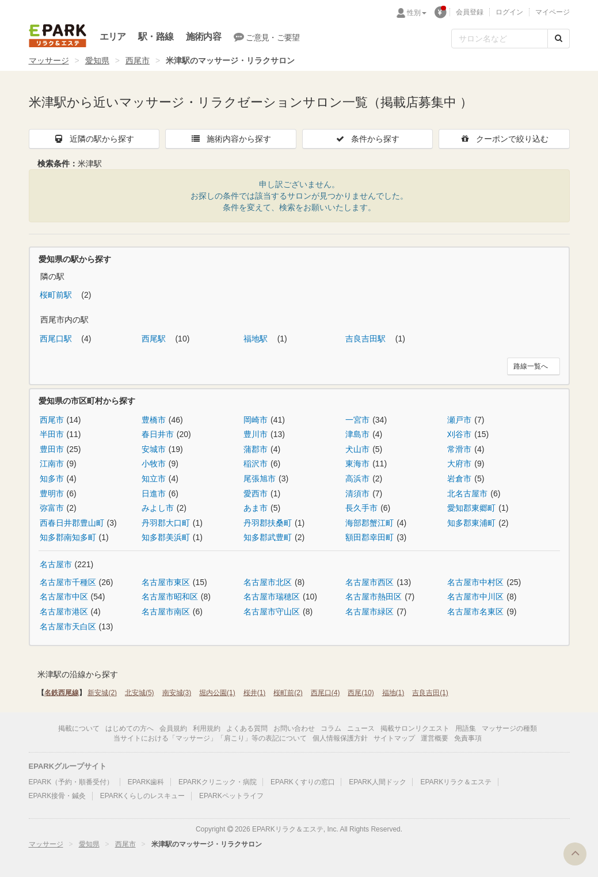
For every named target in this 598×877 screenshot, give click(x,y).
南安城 (177, 693)
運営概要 (434, 738)
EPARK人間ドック (377, 782)
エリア (113, 36)
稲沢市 (255, 463)
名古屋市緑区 (369, 611)
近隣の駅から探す (94, 138)
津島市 (357, 434)
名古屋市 (56, 564)
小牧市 (154, 463)
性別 (416, 13)
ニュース (361, 728)
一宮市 (357, 419)
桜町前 (288, 693)
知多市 (52, 478)
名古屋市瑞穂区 (271, 596)
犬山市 (357, 449)
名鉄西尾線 (61, 693)
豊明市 (52, 493)
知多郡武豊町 (267, 537)
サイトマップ (394, 738)
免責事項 (468, 738)
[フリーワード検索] (499, 38)
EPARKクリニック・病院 (217, 782)
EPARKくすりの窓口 (303, 782)
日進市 (154, 493)
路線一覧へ (530, 366)
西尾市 (137, 60)
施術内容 (203, 36)
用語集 (465, 728)
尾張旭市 (259, 478)
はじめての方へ (129, 728)
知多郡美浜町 (166, 537)
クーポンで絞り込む (504, 138)
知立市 (154, 478)
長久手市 (361, 507)
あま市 (255, 507)
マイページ (552, 12)
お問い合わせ (294, 728)
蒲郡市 (255, 449)
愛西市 (255, 493)
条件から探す (367, 138)
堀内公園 (217, 693)
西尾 (361, 693)
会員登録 (469, 12)
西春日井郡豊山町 (72, 522)
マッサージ (49, 60)
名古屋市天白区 (68, 626)
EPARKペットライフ (231, 796)
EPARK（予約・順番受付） (71, 782)
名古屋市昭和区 (170, 596)
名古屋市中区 (64, 596)
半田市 (52, 434)
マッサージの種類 (509, 728)
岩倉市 (459, 478)
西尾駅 (155, 338)
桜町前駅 (57, 294)
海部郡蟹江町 (369, 522)
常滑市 (459, 449)
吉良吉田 (430, 693)
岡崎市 (255, 419)
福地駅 (256, 338)
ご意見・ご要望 (267, 37)
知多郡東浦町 (471, 522)
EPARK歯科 (146, 782)
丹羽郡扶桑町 (267, 522)
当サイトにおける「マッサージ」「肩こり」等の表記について (210, 738)
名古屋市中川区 (475, 596)
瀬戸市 (459, 419)
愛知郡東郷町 (471, 507)
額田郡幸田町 (369, 537)
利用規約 (206, 728)
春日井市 (158, 434)
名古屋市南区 (166, 611)
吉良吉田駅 (366, 338)
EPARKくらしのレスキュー (142, 796)
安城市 (154, 449)
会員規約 (173, 728)
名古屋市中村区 (475, 582)
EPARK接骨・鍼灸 (57, 796)
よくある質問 (247, 728)
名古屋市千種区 (68, 582)
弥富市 (52, 507)
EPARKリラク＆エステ (57, 35)
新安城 (102, 693)
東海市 (357, 463)
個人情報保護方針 (340, 738)
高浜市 (357, 478)
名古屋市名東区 (475, 611)
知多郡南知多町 (68, 537)
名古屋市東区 (166, 582)
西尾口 (325, 693)
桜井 (254, 693)
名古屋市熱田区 (373, 596)
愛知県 (97, 60)
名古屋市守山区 (271, 611)
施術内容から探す (231, 138)
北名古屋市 (467, 493)
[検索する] (558, 38)
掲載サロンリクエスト (415, 728)
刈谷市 (459, 434)
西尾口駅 (57, 338)
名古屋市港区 (64, 611)
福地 (393, 693)
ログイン (509, 12)
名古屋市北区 (267, 582)
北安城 (139, 693)
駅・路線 (155, 36)
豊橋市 (154, 419)
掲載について (79, 728)
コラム (331, 728)
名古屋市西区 (369, 582)
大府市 (459, 463)
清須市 (357, 493)
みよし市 (158, 507)
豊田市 (52, 449)
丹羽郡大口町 (166, 522)
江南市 (52, 463)
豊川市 (255, 434)
